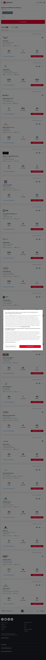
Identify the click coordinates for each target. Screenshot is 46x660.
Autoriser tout (30, 346)
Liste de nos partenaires (10, 342)
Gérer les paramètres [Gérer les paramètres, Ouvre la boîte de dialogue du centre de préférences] (10, 346)
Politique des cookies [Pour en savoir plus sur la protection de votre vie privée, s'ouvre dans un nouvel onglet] (25, 326)
